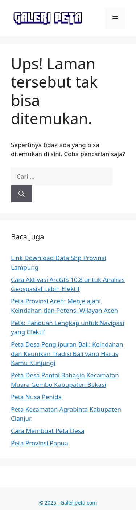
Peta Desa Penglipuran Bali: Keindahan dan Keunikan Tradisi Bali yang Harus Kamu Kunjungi (67, 353)
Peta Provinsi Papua (39, 443)
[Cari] (21, 194)
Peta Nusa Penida (36, 397)
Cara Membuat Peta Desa (48, 430)
